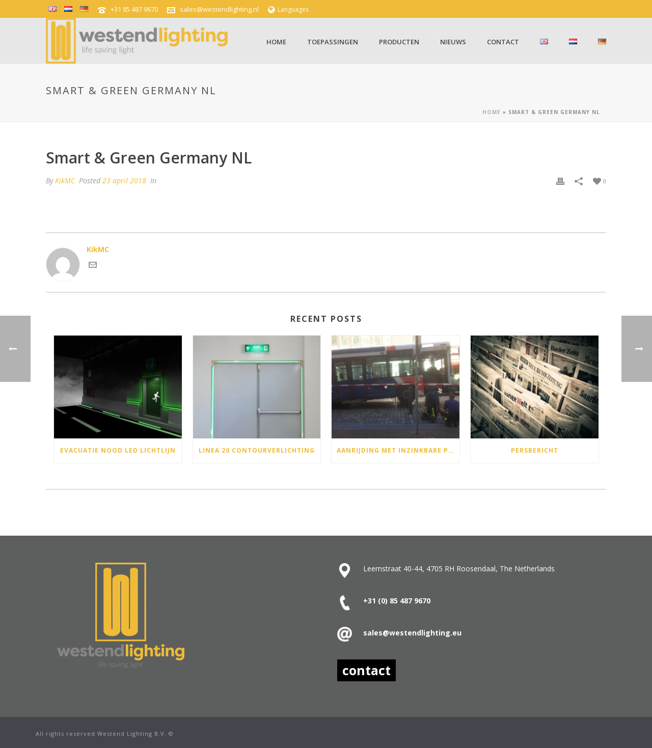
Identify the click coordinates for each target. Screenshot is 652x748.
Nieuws (453, 41)
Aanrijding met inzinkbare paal (398, 450)
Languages (288, 9)
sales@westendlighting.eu (412, 633)
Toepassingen (332, 41)
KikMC (65, 180)
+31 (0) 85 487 (387, 600)
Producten (399, 41)
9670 (421, 600)
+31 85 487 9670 (134, 9)
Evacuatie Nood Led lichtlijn (118, 450)
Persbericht (534, 450)
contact (366, 670)
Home (276, 41)
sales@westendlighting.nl (219, 9)
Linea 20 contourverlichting (257, 450)
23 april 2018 (124, 180)
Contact (503, 41)
